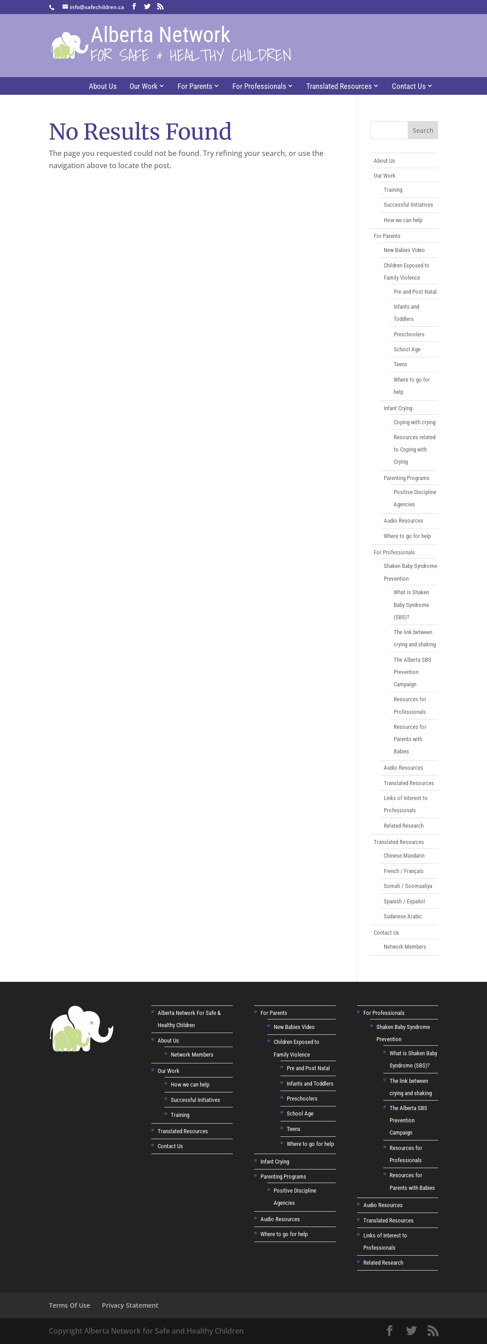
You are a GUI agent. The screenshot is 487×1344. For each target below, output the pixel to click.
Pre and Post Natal (415, 291)
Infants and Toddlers (310, 1083)
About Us (103, 86)
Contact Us (409, 86)
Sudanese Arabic (403, 916)
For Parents (195, 86)
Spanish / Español (404, 901)
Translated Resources (339, 86)
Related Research (404, 825)
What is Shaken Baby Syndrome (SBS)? (411, 604)
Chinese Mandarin (404, 855)
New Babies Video (404, 250)
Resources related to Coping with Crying (414, 449)
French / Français (404, 871)
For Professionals (259, 86)
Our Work (144, 86)
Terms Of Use (69, 1305)
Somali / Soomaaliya (408, 886)
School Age (407, 349)
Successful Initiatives (408, 204)
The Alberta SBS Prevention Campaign (412, 672)
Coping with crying (414, 422)
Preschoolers (409, 334)
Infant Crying (398, 408)
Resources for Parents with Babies (410, 739)
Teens (400, 364)
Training (393, 189)
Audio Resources (403, 520)
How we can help (403, 220)
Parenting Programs (406, 478)
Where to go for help (407, 536)
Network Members (405, 946)
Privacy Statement (130, 1305)
